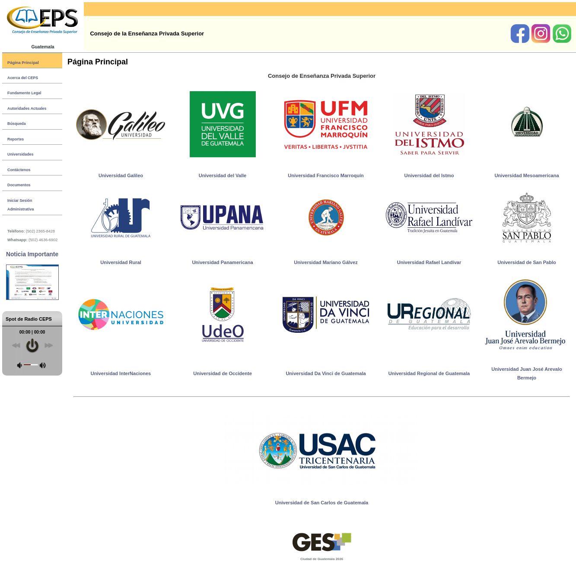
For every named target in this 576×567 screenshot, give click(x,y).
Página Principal (23, 62)
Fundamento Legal (24, 93)
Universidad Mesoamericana (526, 175)
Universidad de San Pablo (526, 262)
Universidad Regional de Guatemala (429, 373)
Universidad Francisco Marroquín (326, 175)
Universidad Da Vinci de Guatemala (326, 373)
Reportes (15, 139)
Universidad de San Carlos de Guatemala (322, 502)
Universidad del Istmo (429, 175)
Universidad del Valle (223, 175)
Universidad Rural (120, 262)
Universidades (20, 154)
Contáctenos (18, 170)
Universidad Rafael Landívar (429, 262)
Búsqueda (16, 123)
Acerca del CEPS (22, 78)
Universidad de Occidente (222, 373)
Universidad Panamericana (222, 262)
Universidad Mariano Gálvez (325, 262)
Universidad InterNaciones (121, 373)
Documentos (18, 185)
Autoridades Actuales (26, 108)
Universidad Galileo (121, 175)
